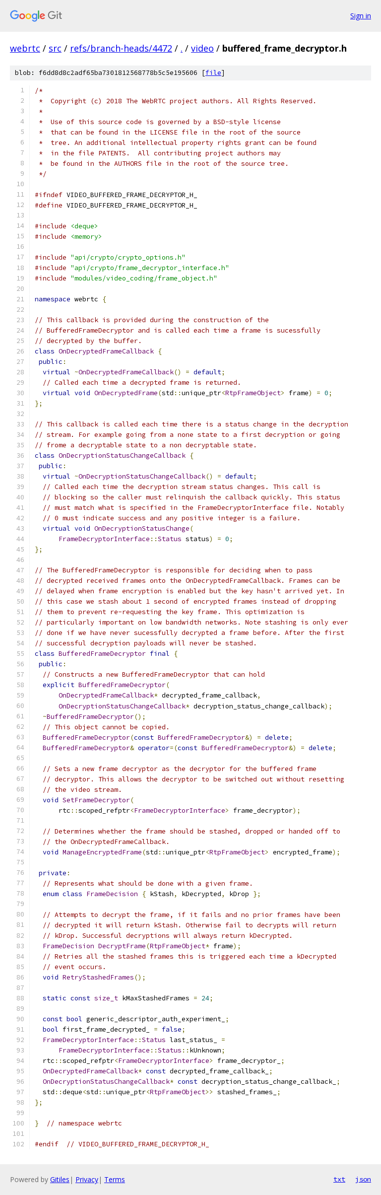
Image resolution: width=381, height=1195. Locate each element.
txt (339, 1179)
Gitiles (59, 1179)
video (202, 48)
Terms (114, 1179)
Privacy (86, 1179)
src (55, 48)
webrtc (25, 48)
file (213, 73)
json (363, 1179)
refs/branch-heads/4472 (121, 48)
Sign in (360, 15)
